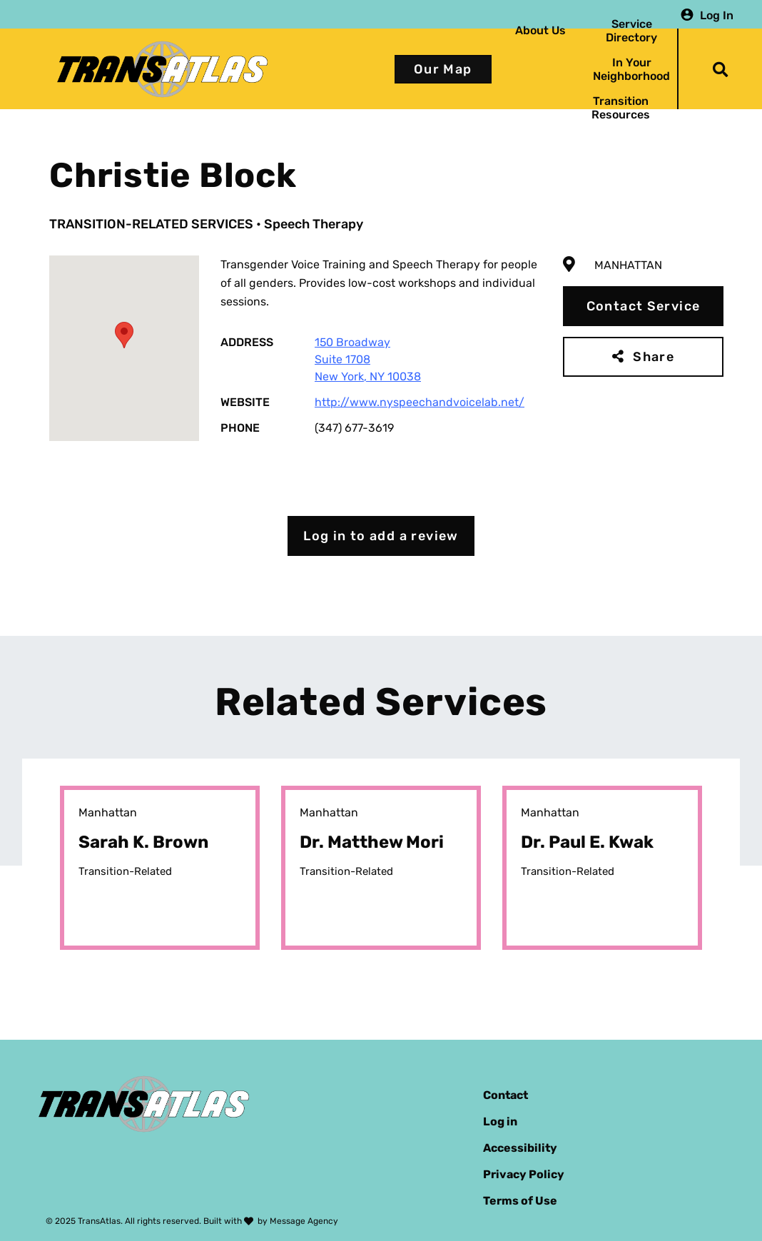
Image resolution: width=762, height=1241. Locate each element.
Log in (500, 1121)
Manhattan (628, 265)
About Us (540, 30)
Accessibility (520, 1148)
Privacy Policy (523, 1174)
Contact (505, 1095)
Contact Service (643, 306)
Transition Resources (620, 107)
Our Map (443, 69)
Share (653, 357)
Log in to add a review (381, 536)
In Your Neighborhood (631, 69)
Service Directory (631, 30)
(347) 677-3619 (354, 428)
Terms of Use (520, 1200)
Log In (716, 14)
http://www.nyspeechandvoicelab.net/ (419, 402)
